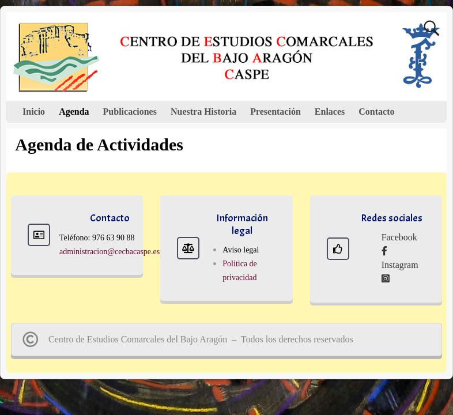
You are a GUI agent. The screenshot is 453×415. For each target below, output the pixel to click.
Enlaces (330, 111)
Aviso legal (240, 250)
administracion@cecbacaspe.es (109, 251)
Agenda (74, 111)
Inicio (33, 111)
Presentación (275, 111)
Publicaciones (130, 111)
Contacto (376, 111)
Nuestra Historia (203, 111)
